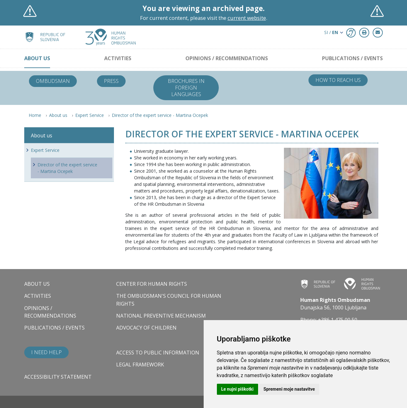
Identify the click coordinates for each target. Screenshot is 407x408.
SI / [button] (331, 32)
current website (247, 17)
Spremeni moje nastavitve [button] (289, 389)
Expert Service (89, 115)
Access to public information (157, 352)
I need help (46, 352)
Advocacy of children (146, 327)
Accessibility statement (58, 376)
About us (37, 58)
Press (111, 81)
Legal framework (140, 364)
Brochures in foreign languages (186, 88)
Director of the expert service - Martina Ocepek (160, 115)
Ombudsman (53, 81)
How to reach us (338, 80)
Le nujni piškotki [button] (237, 389)
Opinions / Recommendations (226, 58)
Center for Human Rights (151, 283)
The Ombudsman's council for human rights (168, 299)
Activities (117, 58)
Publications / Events (352, 58)
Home (35, 115)
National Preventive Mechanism (161, 315)
